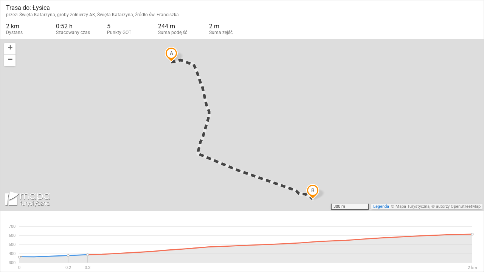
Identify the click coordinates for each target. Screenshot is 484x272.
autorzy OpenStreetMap (458, 206)
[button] (10, 49)
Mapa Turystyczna (413, 206)
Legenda (381, 206)
